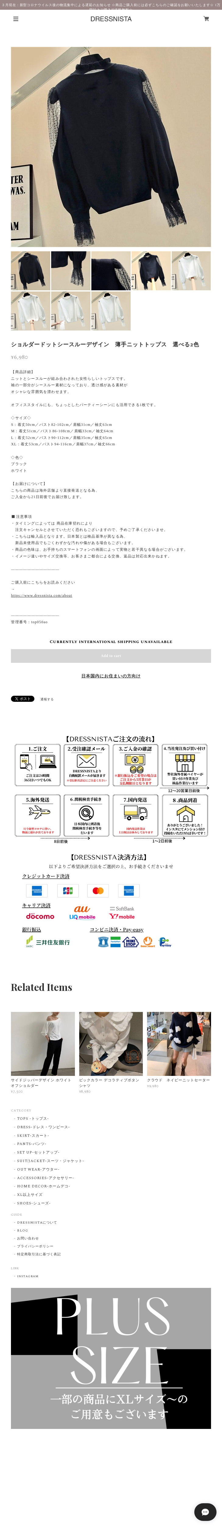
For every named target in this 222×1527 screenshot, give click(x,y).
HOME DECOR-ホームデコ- (43, 1186)
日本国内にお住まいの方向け (110, 676)
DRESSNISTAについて (37, 1222)
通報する (47, 699)
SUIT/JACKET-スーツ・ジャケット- (50, 1161)
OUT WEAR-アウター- (38, 1169)
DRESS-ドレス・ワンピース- (43, 1127)
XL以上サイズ (30, 1195)
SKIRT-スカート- (33, 1136)
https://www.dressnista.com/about (41, 595)
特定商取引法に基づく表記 (39, 1254)
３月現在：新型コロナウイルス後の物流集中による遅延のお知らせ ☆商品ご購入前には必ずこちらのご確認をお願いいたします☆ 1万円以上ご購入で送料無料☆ (111, 7)
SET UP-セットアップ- (38, 1152)
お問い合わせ (28, 1238)
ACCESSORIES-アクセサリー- (45, 1178)
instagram (28, 1276)
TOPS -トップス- (33, 1119)
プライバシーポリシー (35, 1246)
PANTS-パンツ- (32, 1144)
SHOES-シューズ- (34, 1203)
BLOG (22, 1230)
